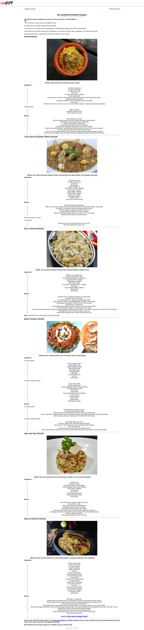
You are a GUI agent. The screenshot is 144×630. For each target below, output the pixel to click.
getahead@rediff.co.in (60, 620)
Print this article (114, 9)
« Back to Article (29, 9)
